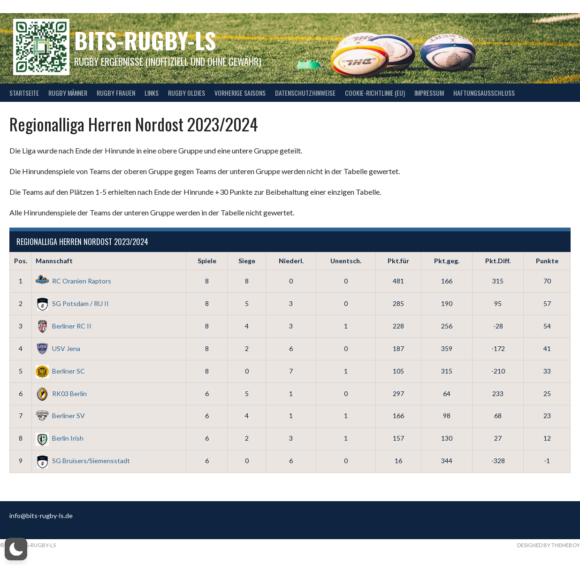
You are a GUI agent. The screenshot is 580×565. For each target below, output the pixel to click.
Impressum (429, 93)
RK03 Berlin (61, 393)
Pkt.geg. (446, 261)
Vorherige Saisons (240, 93)
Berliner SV (60, 416)
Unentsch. (345, 261)
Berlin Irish (60, 438)
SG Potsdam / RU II (72, 303)
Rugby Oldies (186, 93)
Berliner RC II (64, 326)
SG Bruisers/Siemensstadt (83, 461)
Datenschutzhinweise (305, 93)
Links (152, 93)
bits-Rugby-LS (145, 40)
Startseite (24, 93)
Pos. (20, 261)
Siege (246, 261)
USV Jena (58, 348)
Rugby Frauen (116, 93)
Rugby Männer (67, 93)
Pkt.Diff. (498, 261)
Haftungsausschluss (484, 93)
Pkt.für (398, 261)
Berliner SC (60, 371)
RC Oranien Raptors (73, 281)
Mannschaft (54, 261)
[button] (16, 549)
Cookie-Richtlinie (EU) (375, 93)
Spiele (207, 261)
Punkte (547, 261)
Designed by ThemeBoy (548, 545)
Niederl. (291, 261)
